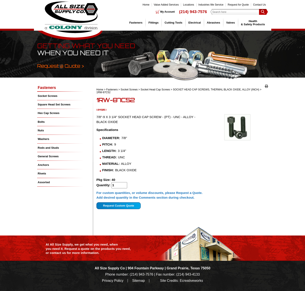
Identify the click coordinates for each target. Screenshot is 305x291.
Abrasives (213, 22)
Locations (188, 4)
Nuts (41, 130)
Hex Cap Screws (48, 113)
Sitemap (138, 280)
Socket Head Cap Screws (155, 89)
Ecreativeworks (191, 280)
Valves (230, 22)
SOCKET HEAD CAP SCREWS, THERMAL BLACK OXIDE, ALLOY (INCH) (216, 89)
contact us (58, 253)
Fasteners (135, 22)
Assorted (44, 182)
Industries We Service (211, 4)
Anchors (43, 164)
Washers (43, 139)
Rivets (42, 173)
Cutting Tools (173, 22)
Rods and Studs (48, 147)
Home (146, 4)
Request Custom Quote (118, 205)
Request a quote (77, 248)
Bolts (41, 121)
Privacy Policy (113, 280)
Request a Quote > (60, 66)
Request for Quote (238, 4)
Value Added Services (166, 4)
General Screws (48, 156)
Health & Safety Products (253, 23)
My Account (167, 11)
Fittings (153, 22)
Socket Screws (129, 89)
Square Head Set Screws (54, 104)
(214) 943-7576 (193, 11)
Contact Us (259, 4)
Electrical (194, 22)
